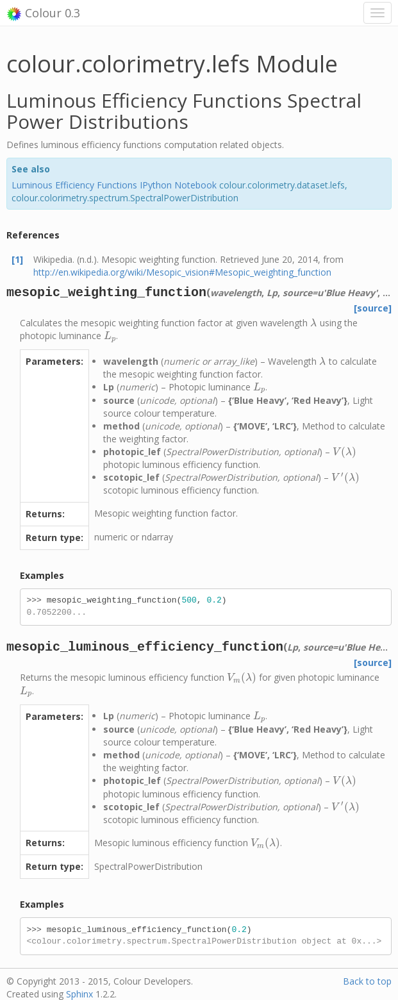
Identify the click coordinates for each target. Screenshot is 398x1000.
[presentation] (313, 323)
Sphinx (79, 994)
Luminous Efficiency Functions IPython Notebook (114, 185)
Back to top (367, 981)
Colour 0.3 (43, 13)
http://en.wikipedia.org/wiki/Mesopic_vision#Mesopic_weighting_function (182, 272)
